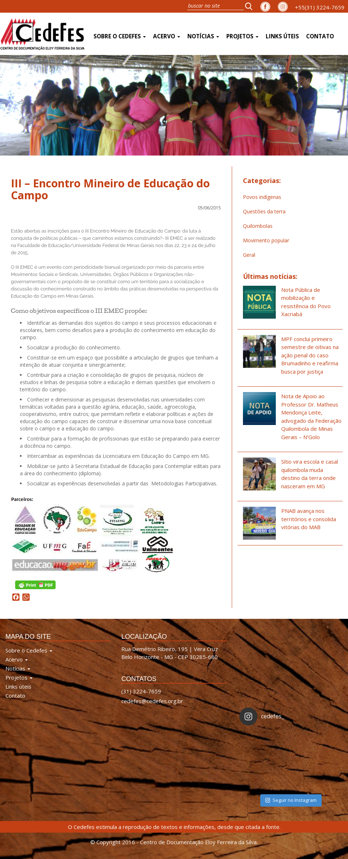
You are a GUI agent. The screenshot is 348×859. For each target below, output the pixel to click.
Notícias (203, 36)
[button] (251, 6)
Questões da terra (264, 211)
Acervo (166, 36)
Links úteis (282, 36)
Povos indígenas (262, 197)
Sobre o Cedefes (119, 36)
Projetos (242, 36)
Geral (249, 254)
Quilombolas (258, 225)
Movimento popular (266, 240)
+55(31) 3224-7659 (319, 7)
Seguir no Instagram (291, 800)
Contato (320, 36)
